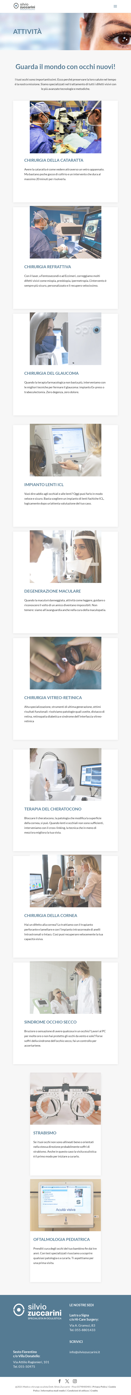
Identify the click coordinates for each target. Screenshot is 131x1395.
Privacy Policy (100, 1386)
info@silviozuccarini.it (84, 1352)
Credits (94, 1390)
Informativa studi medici (53, 1390)
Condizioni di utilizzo (78, 1390)
